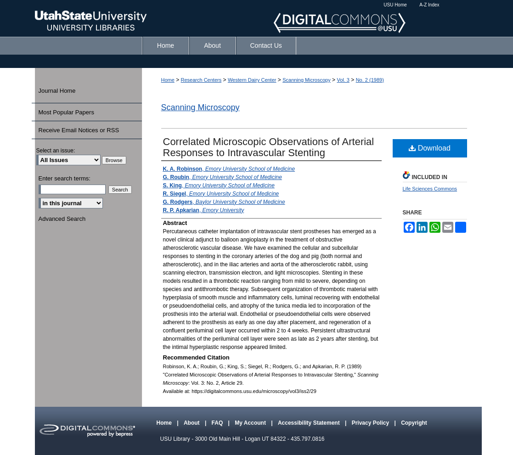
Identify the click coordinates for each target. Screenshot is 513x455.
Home (168, 80)
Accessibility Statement (309, 423)
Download (430, 148)
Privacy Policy (371, 423)
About (192, 423)
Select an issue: (55, 150)
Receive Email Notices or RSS (79, 130)
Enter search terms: (64, 178)
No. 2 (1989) (370, 80)
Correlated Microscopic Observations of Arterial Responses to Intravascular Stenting (268, 147)
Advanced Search (62, 218)
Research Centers (201, 80)
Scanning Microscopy (306, 80)
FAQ (218, 423)
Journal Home (57, 90)
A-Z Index (429, 4)
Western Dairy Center (252, 80)
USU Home (395, 4)
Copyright (414, 423)
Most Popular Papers (66, 112)
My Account (251, 423)
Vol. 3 (343, 80)
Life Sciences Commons (430, 188)
